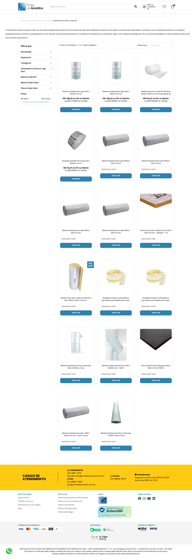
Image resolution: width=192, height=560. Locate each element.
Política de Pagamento (67, 510)
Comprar (76, 110)
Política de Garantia (66, 506)
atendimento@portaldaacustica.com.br (84, 478)
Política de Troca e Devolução (70, 503)
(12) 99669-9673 (118, 481)
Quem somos (23, 499)
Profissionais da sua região (29, 506)
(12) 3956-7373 (74, 475)
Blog (20, 510)
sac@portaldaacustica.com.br (81, 486)
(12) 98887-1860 (74, 483)
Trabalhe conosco (25, 503)
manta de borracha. (19, 38)
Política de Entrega (65, 514)
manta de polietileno (156, 34)
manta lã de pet (172, 34)
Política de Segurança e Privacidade (73, 499)
